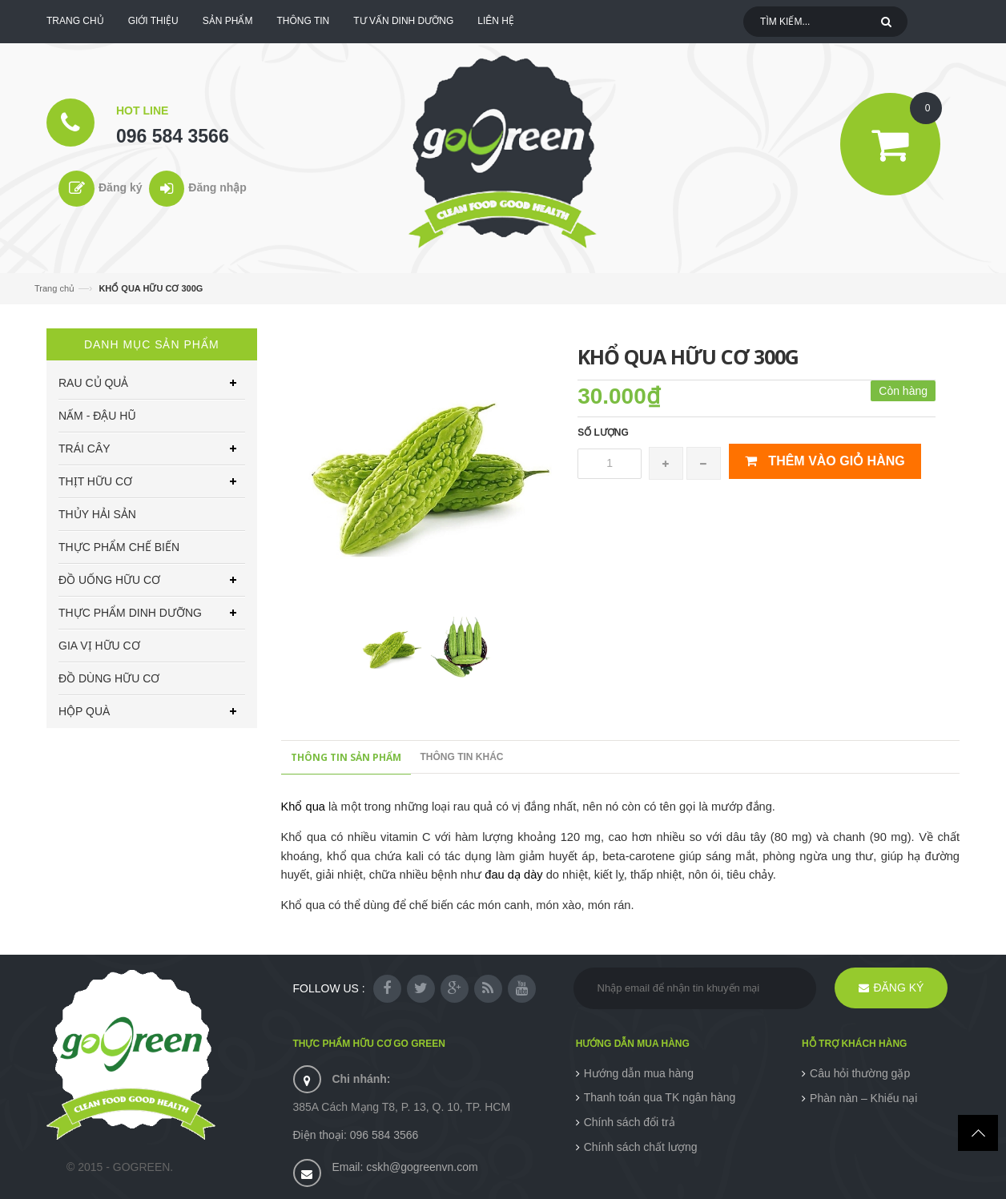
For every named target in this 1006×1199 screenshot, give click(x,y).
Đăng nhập (217, 187)
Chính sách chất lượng (641, 1147)
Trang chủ (54, 288)
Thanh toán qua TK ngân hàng (660, 1097)
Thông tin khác (462, 756)
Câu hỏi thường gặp (860, 1073)
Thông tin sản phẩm (346, 757)
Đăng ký (120, 187)
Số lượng (603, 432)
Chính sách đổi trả (629, 1122)
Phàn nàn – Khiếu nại (863, 1098)
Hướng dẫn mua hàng (639, 1073)
